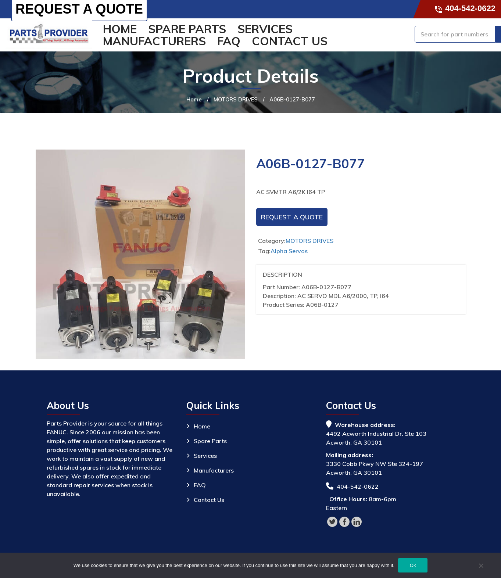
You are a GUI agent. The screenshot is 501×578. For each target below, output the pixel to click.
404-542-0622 (465, 8)
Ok (413, 565)
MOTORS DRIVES (236, 99)
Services (265, 29)
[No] (480, 566)
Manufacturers (154, 41)
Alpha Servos (289, 251)
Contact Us (290, 41)
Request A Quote (292, 217)
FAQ (228, 41)
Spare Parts (187, 29)
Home (120, 29)
